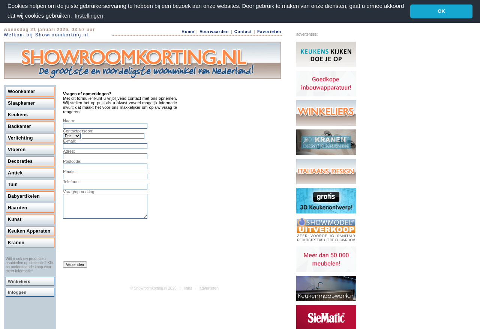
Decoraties (20, 161)
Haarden (17, 207)
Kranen (16, 242)
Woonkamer (21, 91)
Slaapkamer (21, 102)
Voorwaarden (214, 31)
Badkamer (19, 126)
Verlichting (20, 137)
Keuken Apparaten (29, 230)
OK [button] (441, 11)
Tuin (13, 184)
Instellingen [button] (89, 15)
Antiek (15, 172)
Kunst (15, 219)
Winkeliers (19, 281)
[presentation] (120, 242)
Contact (243, 31)
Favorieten (269, 31)
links (188, 292)
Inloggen (17, 292)
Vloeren (17, 149)
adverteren (209, 292)
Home (188, 31)
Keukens (18, 114)
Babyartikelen (24, 195)
